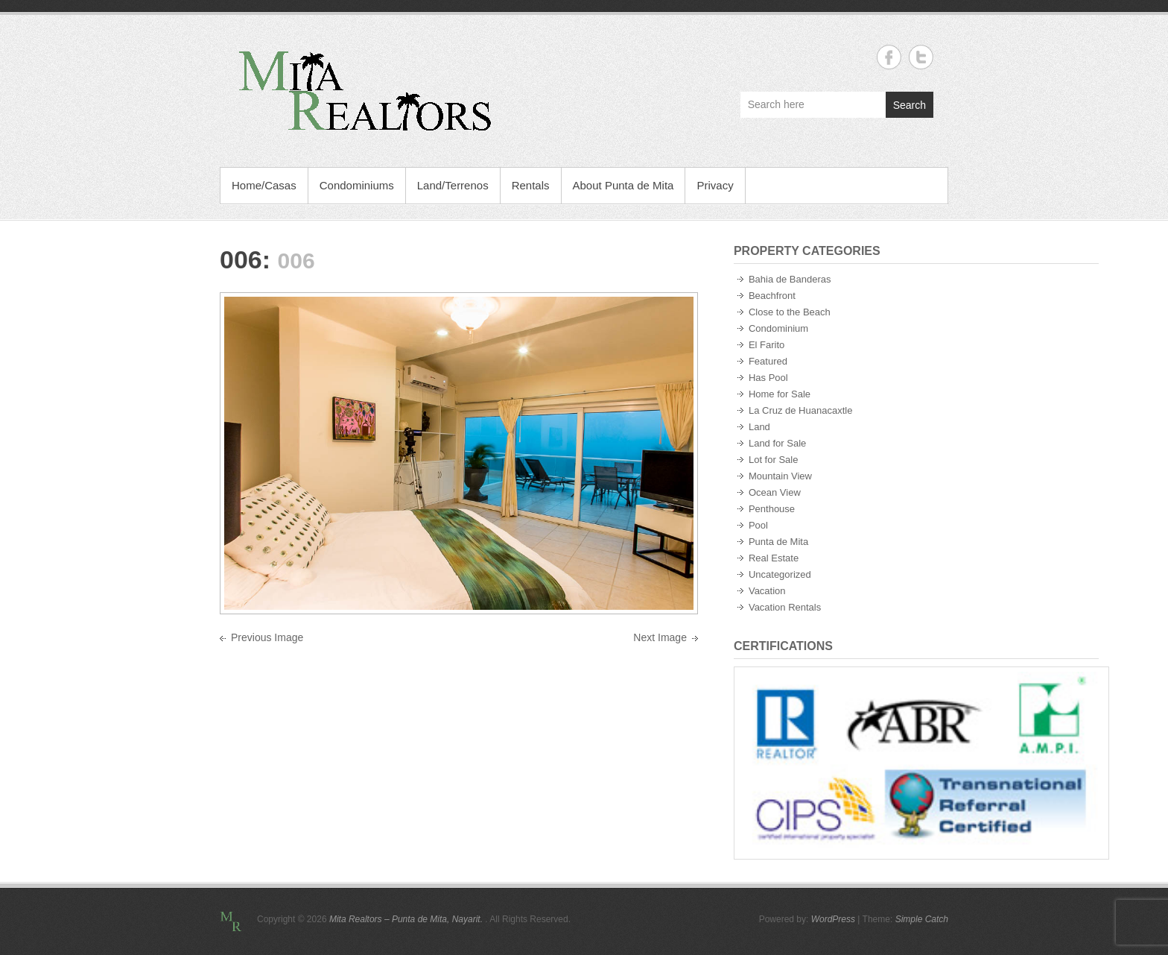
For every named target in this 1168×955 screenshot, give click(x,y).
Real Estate (774, 558)
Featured (768, 361)
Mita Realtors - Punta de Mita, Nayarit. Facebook (889, 57)
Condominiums (357, 185)
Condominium (778, 328)
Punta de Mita (778, 541)
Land (759, 426)
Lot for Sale (774, 459)
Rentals (531, 185)
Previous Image (267, 637)
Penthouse (772, 508)
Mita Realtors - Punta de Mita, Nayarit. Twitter (921, 57)
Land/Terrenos (453, 185)
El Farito (766, 344)
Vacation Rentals (785, 607)
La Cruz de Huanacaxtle (800, 410)
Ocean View (775, 492)
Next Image (660, 637)
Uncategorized (780, 574)
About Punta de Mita (623, 185)
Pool (758, 525)
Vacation (767, 590)
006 (241, 259)
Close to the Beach (790, 312)
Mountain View (780, 476)
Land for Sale (777, 443)
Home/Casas (264, 185)
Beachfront (772, 295)
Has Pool (768, 377)
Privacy (714, 185)
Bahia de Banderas (790, 279)
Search (909, 105)
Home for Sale (779, 394)
